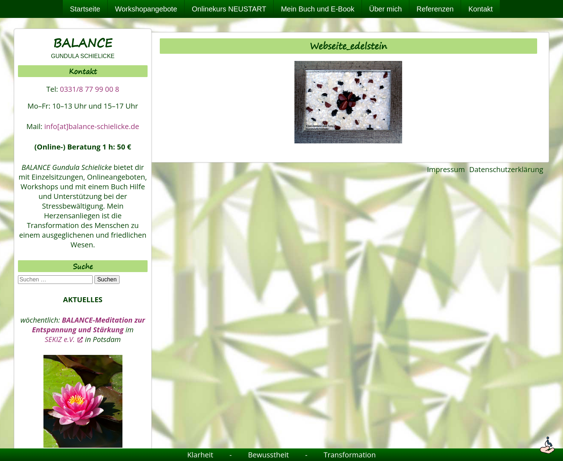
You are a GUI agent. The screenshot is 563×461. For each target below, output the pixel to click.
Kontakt (480, 9)
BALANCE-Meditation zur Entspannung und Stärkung (88, 324)
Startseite (85, 9)
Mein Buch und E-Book (317, 9)
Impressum (446, 169)
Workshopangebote (146, 9)
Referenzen (435, 9)
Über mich (385, 9)
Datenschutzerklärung (506, 169)
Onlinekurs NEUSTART (229, 9)
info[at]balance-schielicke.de (91, 126)
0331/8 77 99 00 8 (89, 89)
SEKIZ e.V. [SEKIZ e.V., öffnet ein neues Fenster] (64, 339)
